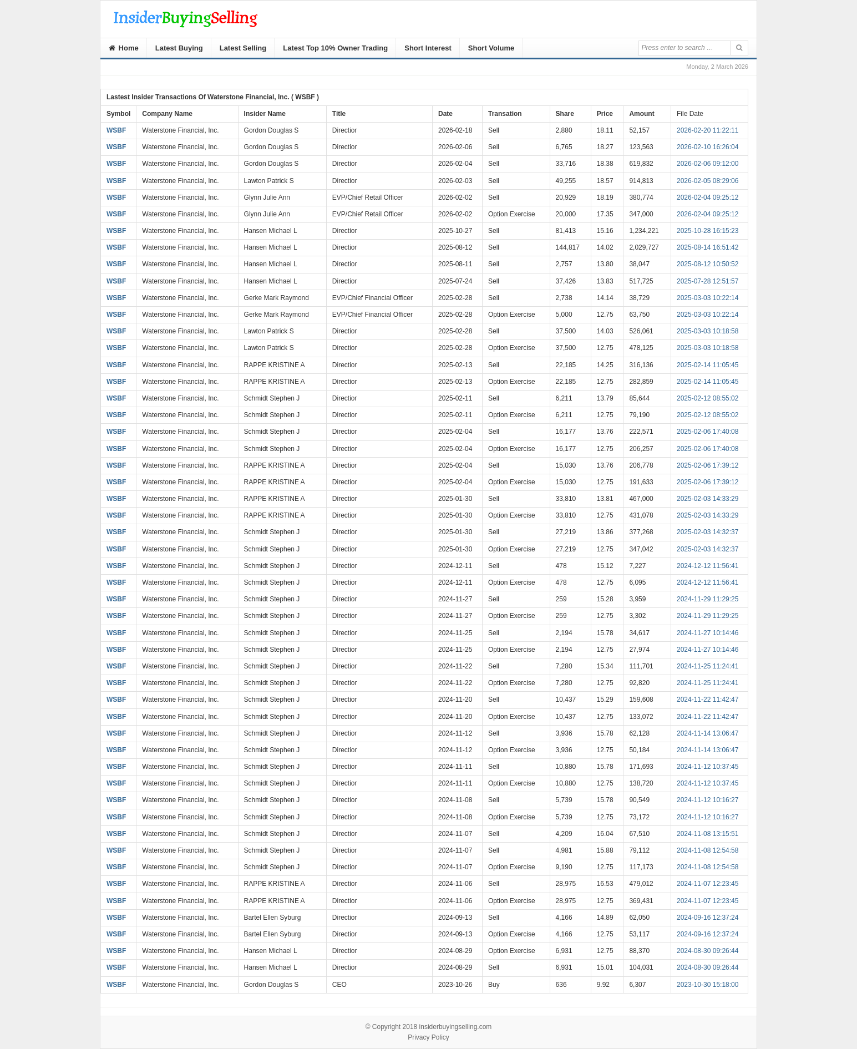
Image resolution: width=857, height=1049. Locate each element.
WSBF (116, 130)
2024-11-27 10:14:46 (707, 633)
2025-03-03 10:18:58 (707, 331)
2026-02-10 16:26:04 (707, 147)
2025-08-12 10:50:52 (707, 264)
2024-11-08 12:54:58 (707, 850)
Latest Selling (243, 48)
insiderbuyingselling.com (455, 1027)
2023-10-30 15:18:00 (707, 985)
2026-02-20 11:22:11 (707, 130)
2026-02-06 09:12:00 (707, 164)
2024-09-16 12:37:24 (707, 917)
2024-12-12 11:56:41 (707, 566)
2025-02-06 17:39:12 (707, 465)
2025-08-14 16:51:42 (707, 247)
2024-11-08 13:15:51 (707, 834)
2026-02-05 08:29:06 (707, 181)
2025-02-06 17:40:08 (707, 431)
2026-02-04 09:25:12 (707, 197)
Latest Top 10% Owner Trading (335, 48)
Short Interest (428, 48)
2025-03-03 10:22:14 (707, 298)
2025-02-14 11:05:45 (707, 365)
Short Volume (491, 48)
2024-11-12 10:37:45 (707, 767)
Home (124, 48)
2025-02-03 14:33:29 (707, 499)
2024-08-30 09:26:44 (707, 951)
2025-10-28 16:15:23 (707, 231)
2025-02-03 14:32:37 (707, 532)
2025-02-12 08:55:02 (707, 398)
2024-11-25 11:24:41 (707, 666)
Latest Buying (179, 48)
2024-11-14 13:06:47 (707, 733)
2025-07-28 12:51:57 (707, 281)
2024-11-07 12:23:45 (707, 884)
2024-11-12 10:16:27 (707, 800)
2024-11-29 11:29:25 (707, 599)
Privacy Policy (428, 1037)
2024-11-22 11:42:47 (707, 699)
